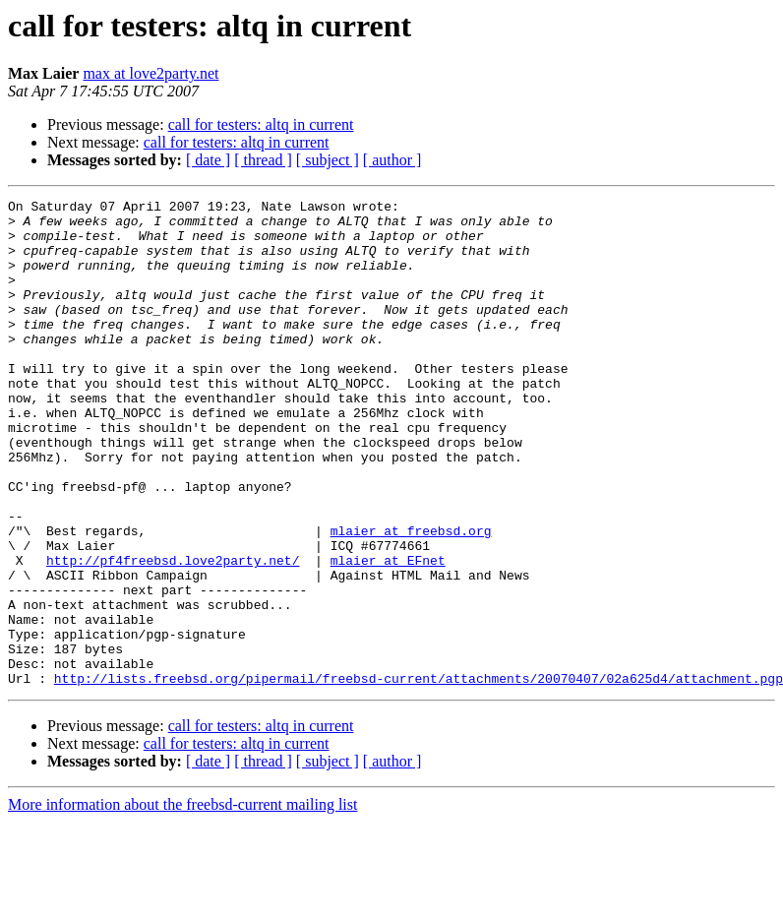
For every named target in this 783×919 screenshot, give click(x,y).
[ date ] (208, 160)
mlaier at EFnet (388, 634)
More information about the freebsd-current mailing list (182, 901)
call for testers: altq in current (261, 124)
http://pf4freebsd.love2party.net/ (172, 634)
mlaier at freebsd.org (411, 598)
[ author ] (392, 160)
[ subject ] (327, 160)
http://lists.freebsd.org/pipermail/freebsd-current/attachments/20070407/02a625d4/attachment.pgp (418, 775)
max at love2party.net (150, 73)
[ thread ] (263, 160)
